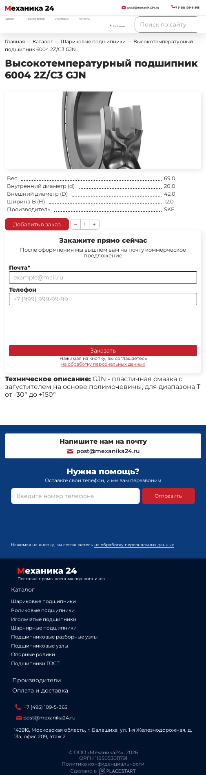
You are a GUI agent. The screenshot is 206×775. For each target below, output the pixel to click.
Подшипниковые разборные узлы (54, 637)
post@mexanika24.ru (103, 451)
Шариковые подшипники (43, 601)
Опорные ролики (33, 654)
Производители (35, 19)
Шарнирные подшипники (44, 628)
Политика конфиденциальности (103, 764)
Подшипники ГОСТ (35, 663)
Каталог (23, 589)
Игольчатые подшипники (43, 619)
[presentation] (71, 323)
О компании (62, 19)
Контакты (84, 19)
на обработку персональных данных (103, 364)
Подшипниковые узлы (39, 646)
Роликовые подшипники (43, 610)
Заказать (103, 350)
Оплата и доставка (40, 690)
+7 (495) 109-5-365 (41, 707)
